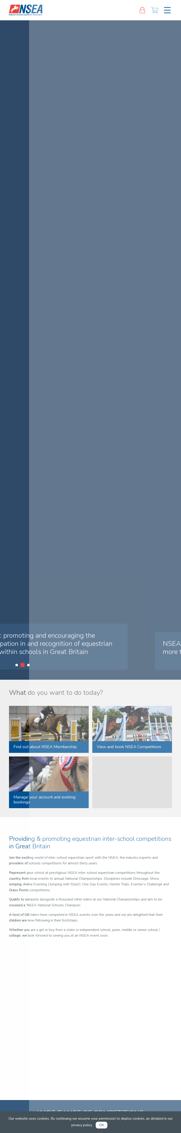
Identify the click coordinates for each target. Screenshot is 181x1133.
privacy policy (81, 1125)
